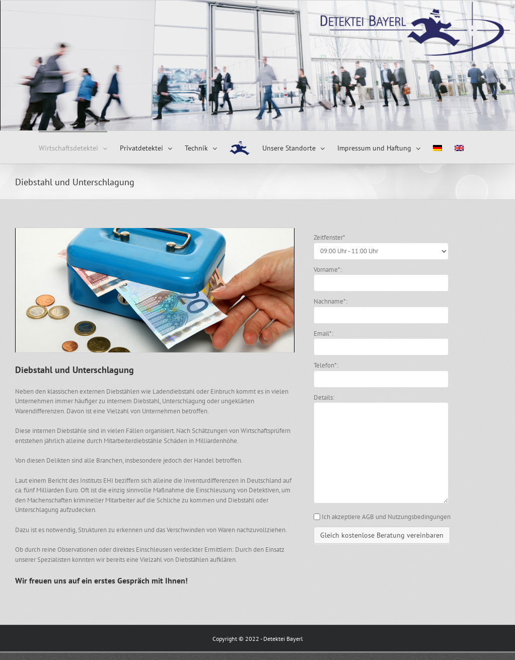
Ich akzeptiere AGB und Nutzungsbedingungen (386, 516)
